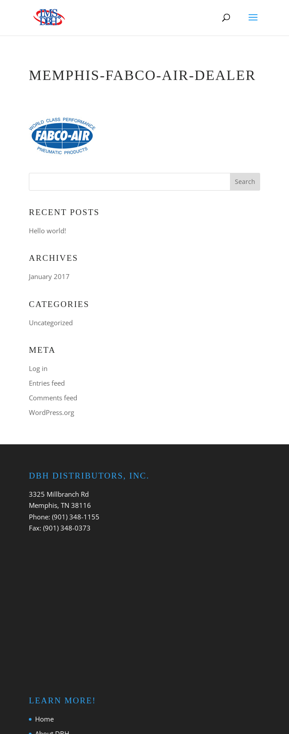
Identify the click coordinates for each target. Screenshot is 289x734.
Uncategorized (51, 322)
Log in (38, 368)
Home (44, 718)
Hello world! (47, 230)
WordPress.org (51, 412)
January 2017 (49, 276)
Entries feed (47, 383)
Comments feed (53, 397)
